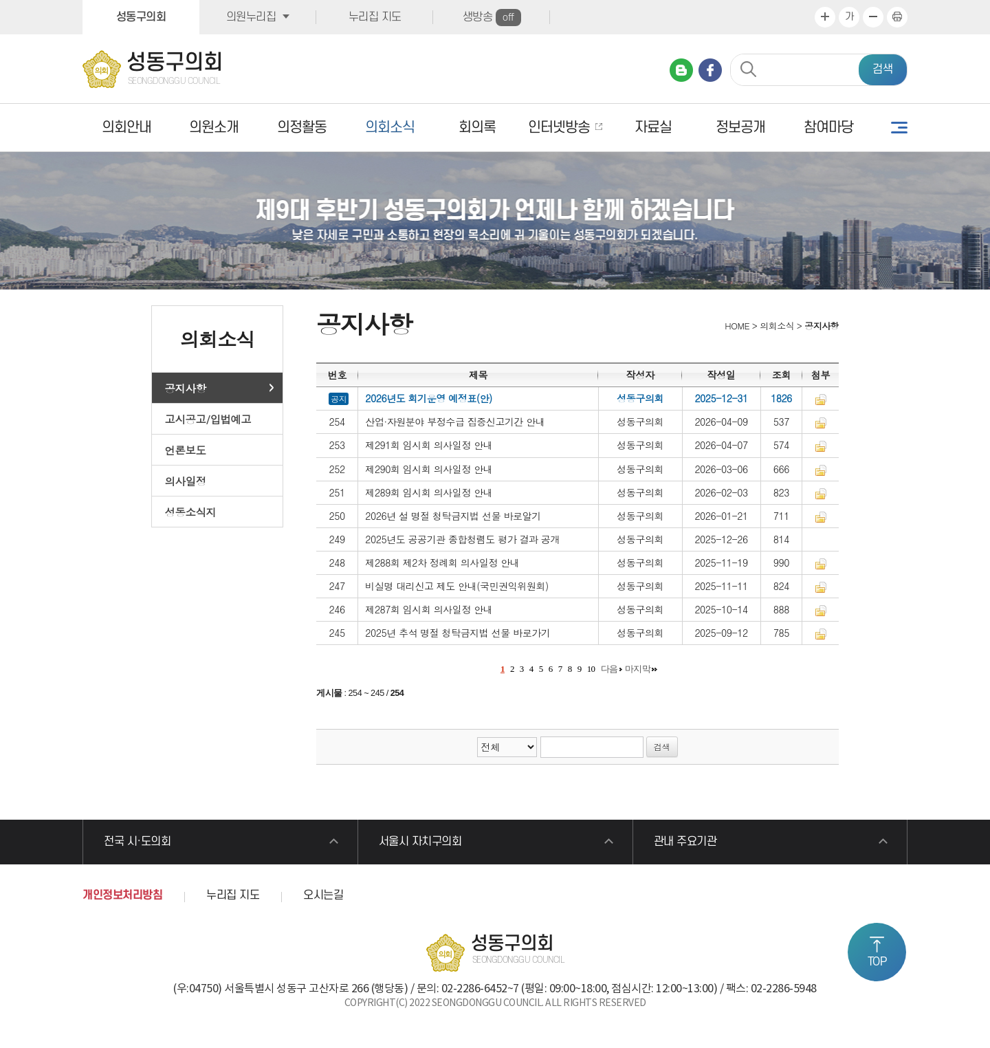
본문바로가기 (0, 0)
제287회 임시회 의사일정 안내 (428, 609)
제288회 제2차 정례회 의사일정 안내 (442, 562)
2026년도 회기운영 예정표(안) (428, 398)
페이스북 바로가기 (710, 70)
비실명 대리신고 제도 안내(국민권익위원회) (457, 586)
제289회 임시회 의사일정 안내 (428, 492)
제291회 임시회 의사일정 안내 (428, 445)
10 (591, 669)
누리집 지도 (375, 17)
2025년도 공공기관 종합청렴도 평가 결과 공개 (462, 539)
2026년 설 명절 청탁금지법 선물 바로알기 (453, 516)
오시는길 (323, 895)
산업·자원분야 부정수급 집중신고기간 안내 (454, 421)
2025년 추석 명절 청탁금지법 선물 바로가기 (457, 633)
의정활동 (302, 127)
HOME (736, 325)
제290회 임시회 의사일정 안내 (428, 469)
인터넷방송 (559, 127)
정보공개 (740, 127)
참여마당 (828, 127)
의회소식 (390, 127)
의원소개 (214, 127)
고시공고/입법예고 (208, 418)
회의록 (477, 127)
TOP (877, 962)
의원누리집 (251, 17)
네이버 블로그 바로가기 (681, 70)
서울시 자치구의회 (420, 842)
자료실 (653, 127)
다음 (609, 669)
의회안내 (126, 127)
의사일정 (185, 480)
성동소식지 (191, 511)
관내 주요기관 (685, 842)
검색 (882, 69)
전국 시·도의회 (137, 842)
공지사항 (185, 387)
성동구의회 (141, 17)
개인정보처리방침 (122, 895)
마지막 (638, 669)
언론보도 (185, 449)
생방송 (492, 17)
